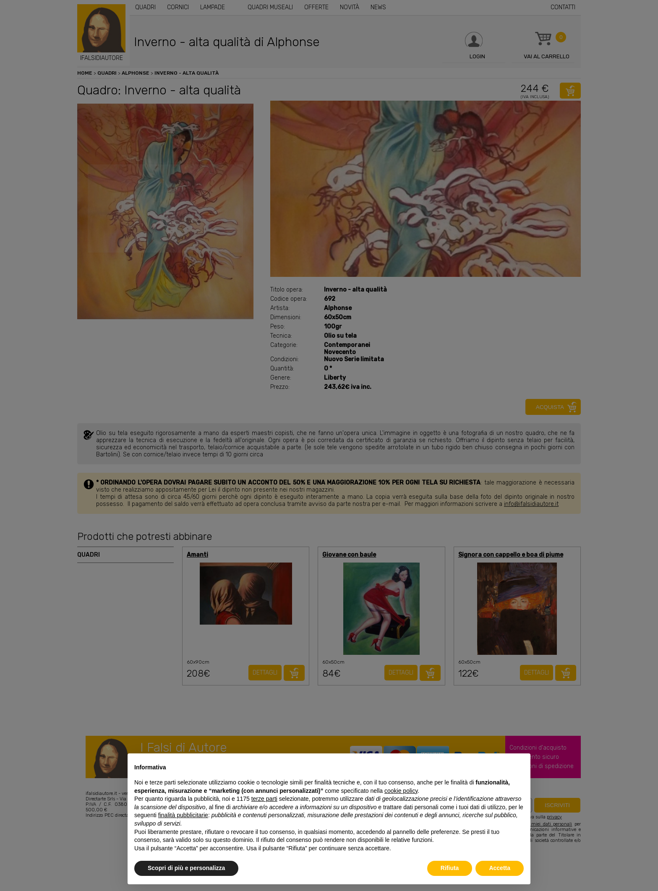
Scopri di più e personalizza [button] (186, 868)
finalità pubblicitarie (183, 815)
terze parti (264, 798)
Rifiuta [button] (450, 868)
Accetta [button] (499, 868)
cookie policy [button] (401, 790)
